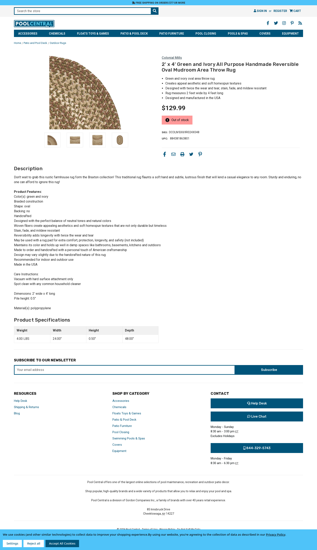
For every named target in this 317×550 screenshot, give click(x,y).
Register (280, 11)
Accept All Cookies (62, 543)
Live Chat (256, 416)
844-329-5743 (257, 448)
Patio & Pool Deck (134, 33)
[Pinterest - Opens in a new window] (292, 23)
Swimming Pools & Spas (128, 438)
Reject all (33, 543)
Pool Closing (205, 33)
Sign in (260, 11)
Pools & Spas (238, 33)
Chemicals (57, 33)
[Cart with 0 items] (295, 11)
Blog (17, 413)
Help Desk (20, 401)
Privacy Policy (275, 534)
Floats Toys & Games (93, 33)
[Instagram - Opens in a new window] (284, 23)
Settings (12, 543)
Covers (265, 33)
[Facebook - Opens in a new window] (268, 23)
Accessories (27, 33)
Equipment (290, 33)
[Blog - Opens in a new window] (300, 23)
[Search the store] (154, 11)
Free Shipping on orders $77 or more (158, 2)
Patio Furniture (171, 33)
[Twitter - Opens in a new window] (276, 23)
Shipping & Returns (26, 407)
